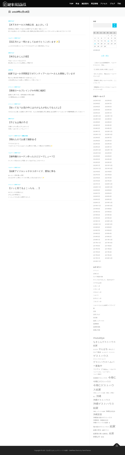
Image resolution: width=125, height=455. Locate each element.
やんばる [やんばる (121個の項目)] (103, 349)
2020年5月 (96, 196)
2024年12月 (97, 116)
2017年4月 (108, 252)
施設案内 (85, 4)
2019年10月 (108, 205)
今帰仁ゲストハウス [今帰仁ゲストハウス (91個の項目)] (102, 381)
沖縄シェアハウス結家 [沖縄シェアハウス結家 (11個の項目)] (99, 411)
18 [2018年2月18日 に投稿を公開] (95, 44)
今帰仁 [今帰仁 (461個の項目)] (112, 377)
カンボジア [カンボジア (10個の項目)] (105, 352)
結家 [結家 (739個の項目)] (112, 426)
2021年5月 (96, 178)
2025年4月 (96, 110)
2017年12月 (108, 240)
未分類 (95, 317)
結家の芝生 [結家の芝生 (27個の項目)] (97, 430)
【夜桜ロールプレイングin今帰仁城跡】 (27, 90)
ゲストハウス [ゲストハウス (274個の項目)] (100, 355)
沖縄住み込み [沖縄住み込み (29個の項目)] (110, 411)
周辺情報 (94, 4)
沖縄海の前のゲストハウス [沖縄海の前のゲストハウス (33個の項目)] (102, 417)
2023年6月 (96, 141)
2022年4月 (108, 159)
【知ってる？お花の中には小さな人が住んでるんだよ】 (35, 107)
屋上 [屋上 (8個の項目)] (94, 396)
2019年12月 (108, 202)
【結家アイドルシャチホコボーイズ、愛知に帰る (32, 171)
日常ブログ (11, 21)
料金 (77, 4)
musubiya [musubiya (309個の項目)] (98, 338)
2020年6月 (108, 193)
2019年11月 (97, 205)
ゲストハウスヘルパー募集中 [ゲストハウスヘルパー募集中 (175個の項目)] (103, 363)
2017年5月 (96, 252)
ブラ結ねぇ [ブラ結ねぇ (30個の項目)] (105, 369)
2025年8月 (96, 103)
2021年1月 (96, 184)
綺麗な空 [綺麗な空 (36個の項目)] (96, 437)
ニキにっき (96, 289)
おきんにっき (97, 298)
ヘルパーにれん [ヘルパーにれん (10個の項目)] (97, 372)
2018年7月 (96, 230)
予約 (119, 4)
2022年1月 (96, 165)
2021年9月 (96, 171)
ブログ (112, 4)
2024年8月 (96, 122)
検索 (94, 21)
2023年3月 (108, 144)
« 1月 (102, 55)
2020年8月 (108, 190)
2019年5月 (96, 215)
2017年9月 (96, 246)
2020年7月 (96, 193)
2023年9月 (96, 137)
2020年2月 (108, 199)
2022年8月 (96, 156)
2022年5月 (96, 159)
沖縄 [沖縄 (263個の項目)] (98, 396)
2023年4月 (96, 144)
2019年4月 (108, 215)
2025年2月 (96, 113)
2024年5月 (96, 125)
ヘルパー (10, 38)
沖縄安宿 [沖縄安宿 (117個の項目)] (97, 414)
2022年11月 (108, 150)
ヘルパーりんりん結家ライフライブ (104, 305)
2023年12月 (108, 131)
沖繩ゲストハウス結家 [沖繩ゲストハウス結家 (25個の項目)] (100, 423)
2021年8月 (108, 171)
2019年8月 (108, 209)
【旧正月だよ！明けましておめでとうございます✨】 (34, 41)
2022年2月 (108, 162)
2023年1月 (108, 147)
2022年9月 (108, 153)
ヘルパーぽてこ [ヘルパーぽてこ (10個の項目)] (106, 372)
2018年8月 (108, 227)
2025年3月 (108, 110)
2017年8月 (108, 246)
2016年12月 (108, 258)
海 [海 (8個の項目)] (109, 422)
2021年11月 (97, 168)
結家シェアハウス (98, 321)
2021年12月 (108, 165)
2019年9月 (96, 209)
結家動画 (96, 324)
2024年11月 (108, 116)
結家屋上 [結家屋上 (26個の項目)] (105, 434)
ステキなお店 (97, 283)
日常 (94, 311)
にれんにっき (97, 292)
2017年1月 (96, 258)
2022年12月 (97, 150)
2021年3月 (96, 181)
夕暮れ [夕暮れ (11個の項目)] (107, 393)
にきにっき (96, 286)
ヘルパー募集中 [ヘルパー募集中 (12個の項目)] (97, 374)
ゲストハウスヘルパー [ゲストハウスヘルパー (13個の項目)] (99, 359)
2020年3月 (96, 199)
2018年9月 (96, 227)
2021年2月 (108, 181)
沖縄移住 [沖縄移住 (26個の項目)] (96, 420)
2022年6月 (108, 156)
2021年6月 (108, 175)
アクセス (103, 4)
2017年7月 (96, 249)
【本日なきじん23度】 (19, 56)
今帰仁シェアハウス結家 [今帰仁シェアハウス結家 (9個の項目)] (99, 393)
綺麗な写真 (25, 135)
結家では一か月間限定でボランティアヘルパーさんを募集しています (41, 73)
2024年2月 (108, 128)
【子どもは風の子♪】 (18, 122)
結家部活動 (96, 327)
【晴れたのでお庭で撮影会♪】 (22, 139)
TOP (71, 4)
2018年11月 (97, 224)
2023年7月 (108, 137)
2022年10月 (97, 153)
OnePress (72, 450)
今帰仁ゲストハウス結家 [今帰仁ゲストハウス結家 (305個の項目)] (103, 387)
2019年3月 (96, 218)
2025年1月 (108, 113)
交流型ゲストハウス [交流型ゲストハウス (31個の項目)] (100, 378)
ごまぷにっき (97, 301)
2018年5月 (96, 233)
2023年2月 (96, 147)
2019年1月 (96, 221)
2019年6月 (108, 212)
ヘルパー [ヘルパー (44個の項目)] (112, 369)
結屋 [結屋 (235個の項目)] (111, 433)
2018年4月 (108, 233)
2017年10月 (108, 243)
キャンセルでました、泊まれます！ (104, 280)
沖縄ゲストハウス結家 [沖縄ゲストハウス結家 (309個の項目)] (103, 406)
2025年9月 (108, 100)
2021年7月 (96, 175)
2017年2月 (108, 255)
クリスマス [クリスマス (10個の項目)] (112, 352)
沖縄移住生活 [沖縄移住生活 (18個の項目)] (104, 420)
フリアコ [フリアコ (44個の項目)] (96, 369)
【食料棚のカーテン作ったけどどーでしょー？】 (32, 156)
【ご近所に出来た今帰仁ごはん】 (103, 69)
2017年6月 (108, 249)
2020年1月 (96, 202)
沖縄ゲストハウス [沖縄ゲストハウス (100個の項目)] (101, 399)
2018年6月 (108, 230)
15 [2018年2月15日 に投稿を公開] (108, 41)
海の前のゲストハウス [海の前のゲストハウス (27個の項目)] (101, 427)
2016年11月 (97, 261)
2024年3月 (96, 128)
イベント (10, 87)
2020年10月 (108, 187)
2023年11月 (97, 134)
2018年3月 (96, 236)
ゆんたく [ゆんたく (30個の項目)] (112, 349)
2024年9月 (108, 119)
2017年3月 (96, 255)
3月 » (107, 55)
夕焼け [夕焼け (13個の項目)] (112, 393)
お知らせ (10, 70)
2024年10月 (97, 119)
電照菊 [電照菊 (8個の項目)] (102, 437)
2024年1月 (96, 131)
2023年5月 (108, 141)
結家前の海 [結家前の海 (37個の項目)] (97, 433)
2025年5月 (108, 107)
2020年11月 (97, 187)
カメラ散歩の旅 (98, 276)
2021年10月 (108, 168)
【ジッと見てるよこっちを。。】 (24, 188)
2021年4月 (108, 178)
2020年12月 (108, 184)
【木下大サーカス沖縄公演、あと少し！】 (28, 24)
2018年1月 (96, 240)
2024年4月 (108, 125)
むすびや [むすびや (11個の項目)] (95, 349)
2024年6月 (108, 122)
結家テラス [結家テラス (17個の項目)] (105, 430)
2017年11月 (97, 243)
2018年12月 (108, 221)
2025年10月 (97, 100)
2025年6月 (96, 107)
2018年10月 (108, 224)
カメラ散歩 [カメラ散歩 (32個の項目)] (97, 352)
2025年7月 (108, 103)
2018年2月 (108, 236)
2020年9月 (96, 190)
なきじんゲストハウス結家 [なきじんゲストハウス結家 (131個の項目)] (104, 343)
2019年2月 (108, 218)
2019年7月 (96, 212)
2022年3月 (96, 162)
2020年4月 (108, 196)
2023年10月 (108, 134)
